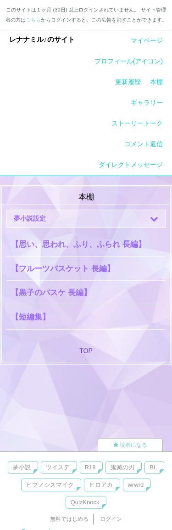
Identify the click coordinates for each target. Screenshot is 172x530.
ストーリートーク (137, 123)
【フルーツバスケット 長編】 (63, 268)
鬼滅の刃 (122, 467)
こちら (33, 20)
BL (153, 467)
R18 (90, 467)
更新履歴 (128, 81)
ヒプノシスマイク (50, 484)
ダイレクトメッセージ (131, 164)
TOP (86, 350)
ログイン (111, 519)
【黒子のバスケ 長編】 (51, 292)
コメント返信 (143, 144)
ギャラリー (147, 102)
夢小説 (22, 467)
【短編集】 (30, 317)
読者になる (130, 445)
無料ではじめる (69, 519)
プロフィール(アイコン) (128, 61)
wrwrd (136, 484)
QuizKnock (85, 502)
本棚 (156, 81)
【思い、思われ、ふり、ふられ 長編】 (78, 244)
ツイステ (58, 467)
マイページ (147, 40)
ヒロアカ (101, 484)
